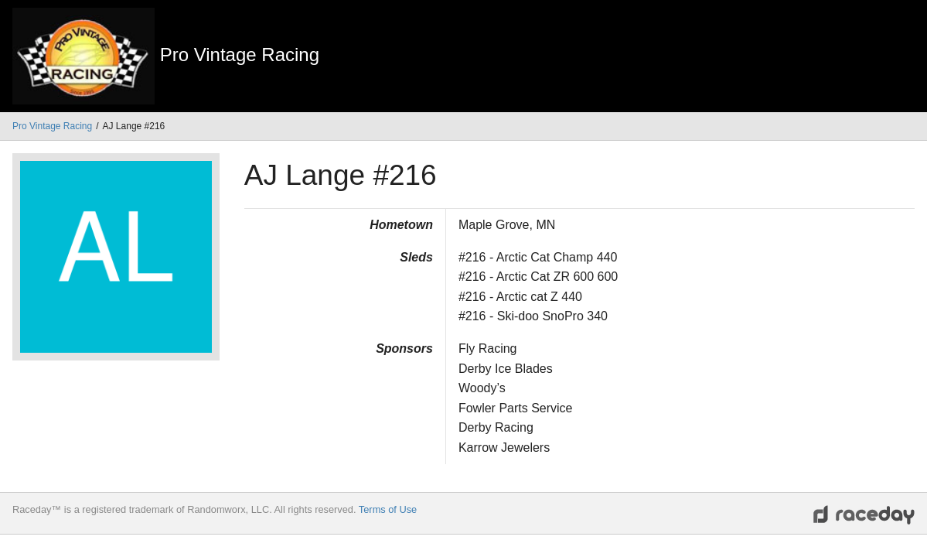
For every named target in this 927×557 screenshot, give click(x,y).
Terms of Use (388, 509)
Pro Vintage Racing (52, 126)
